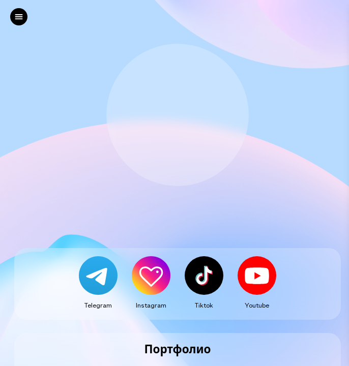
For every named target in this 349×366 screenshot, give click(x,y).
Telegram (98, 305)
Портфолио (177, 349)
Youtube (257, 305)
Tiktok (204, 305)
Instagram (151, 305)
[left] (18, 16)
